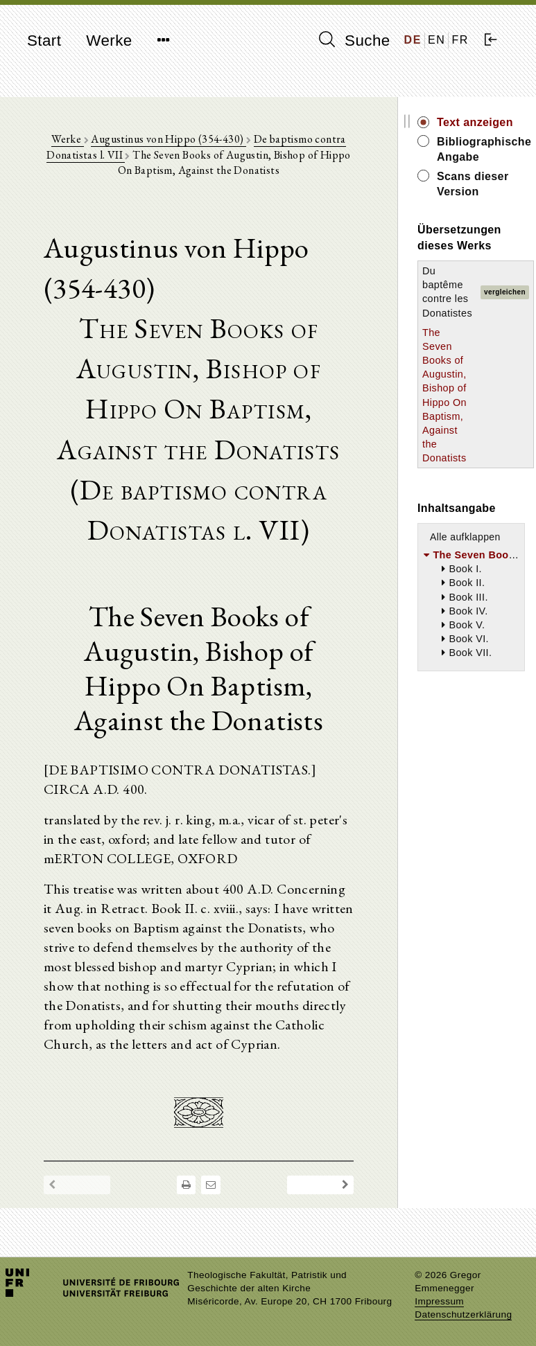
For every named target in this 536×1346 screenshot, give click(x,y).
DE (413, 40)
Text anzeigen (475, 122)
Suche (354, 40)
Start (44, 40)
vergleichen (505, 292)
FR (460, 40)
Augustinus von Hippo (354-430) (168, 139)
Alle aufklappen (465, 536)
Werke (109, 40)
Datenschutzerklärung (463, 1314)
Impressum (439, 1301)
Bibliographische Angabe (481, 149)
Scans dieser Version (473, 183)
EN (436, 40)
